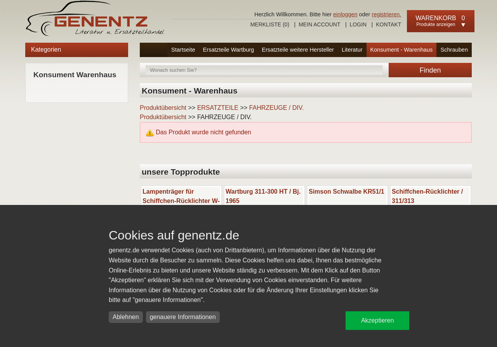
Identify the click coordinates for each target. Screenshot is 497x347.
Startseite (183, 50)
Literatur (352, 50)
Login (358, 24)
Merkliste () (269, 24)
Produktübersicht (163, 107)
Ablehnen (126, 317)
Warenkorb (435, 18)
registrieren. (386, 14)
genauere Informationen (183, 317)
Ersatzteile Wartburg (228, 50)
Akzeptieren (377, 320)
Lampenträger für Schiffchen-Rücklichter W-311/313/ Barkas (181, 200)
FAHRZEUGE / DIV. (276, 107)
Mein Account (319, 24)
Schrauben (454, 50)
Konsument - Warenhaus (401, 50)
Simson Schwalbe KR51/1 (346, 191)
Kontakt (388, 24)
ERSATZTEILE (217, 107)
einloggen (345, 14)
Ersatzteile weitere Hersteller (298, 50)
